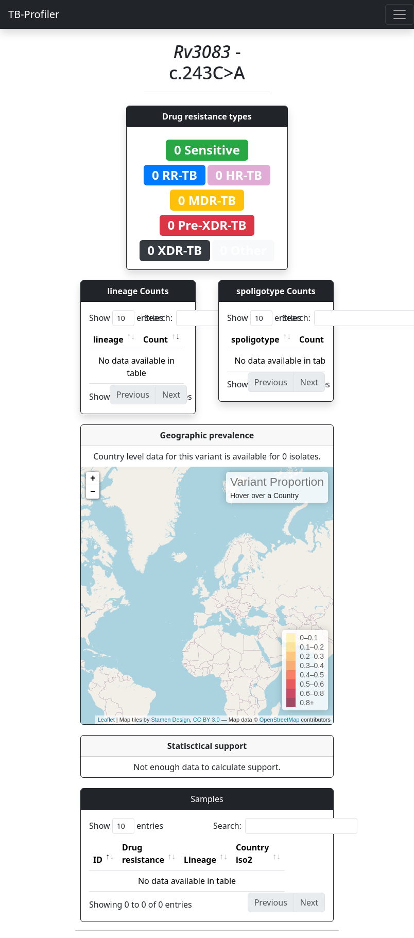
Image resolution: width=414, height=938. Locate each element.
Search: (216, 318)
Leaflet (106, 720)
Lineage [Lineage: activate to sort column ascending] (222, 847)
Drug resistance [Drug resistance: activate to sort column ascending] (154, 847)
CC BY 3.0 (206, 720)
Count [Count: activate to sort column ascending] (155, 339)
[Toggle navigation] (399, 14)
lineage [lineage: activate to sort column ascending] (108, 339)
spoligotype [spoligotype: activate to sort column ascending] (255, 339)
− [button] (93, 492)
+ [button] (93, 478)
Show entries (126, 318)
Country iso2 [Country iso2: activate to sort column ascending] (284, 847)
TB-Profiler (33, 14)
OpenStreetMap (280, 720)
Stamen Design (170, 720)
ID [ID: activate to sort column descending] (97, 847)
